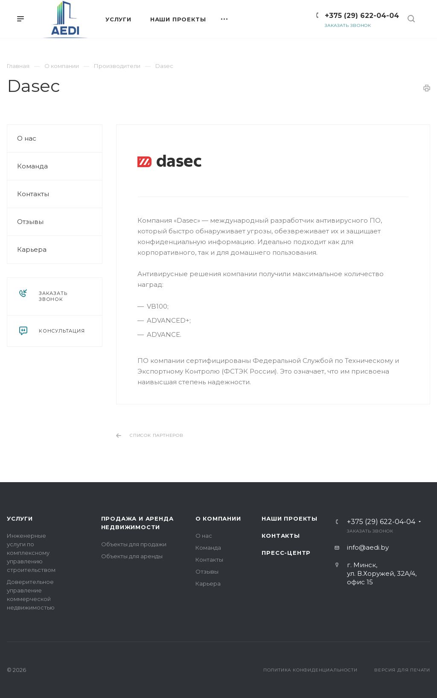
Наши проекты (290, 518)
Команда (32, 166)
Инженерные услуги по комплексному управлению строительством (31, 552)
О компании (218, 518)
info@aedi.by (368, 547)
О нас (26, 138)
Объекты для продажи (133, 544)
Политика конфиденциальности (310, 670)
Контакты (33, 194)
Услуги (20, 518)
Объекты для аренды (132, 556)
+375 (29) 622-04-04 (362, 16)
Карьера (32, 249)
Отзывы (30, 222)
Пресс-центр (286, 552)
